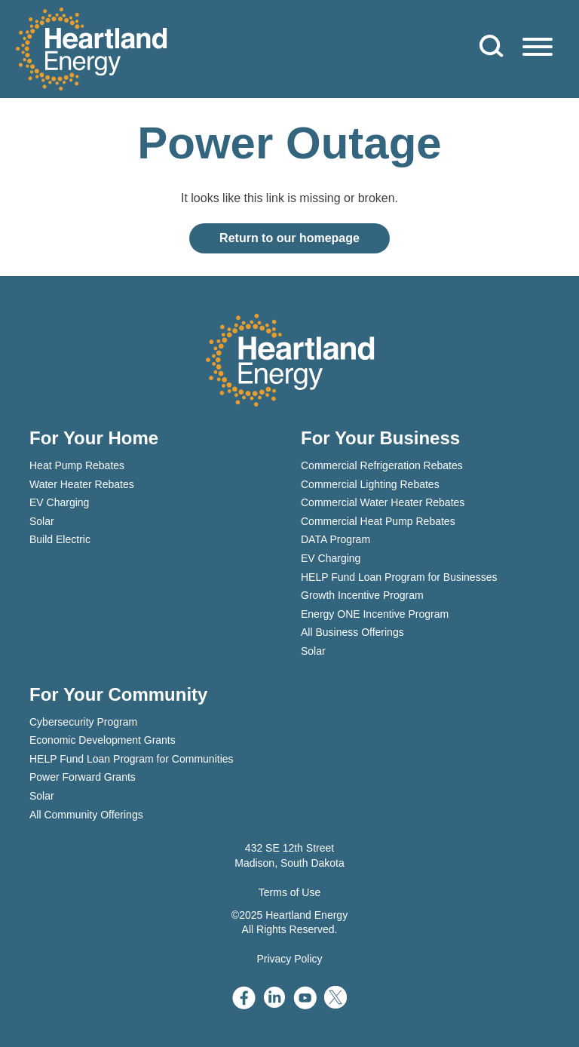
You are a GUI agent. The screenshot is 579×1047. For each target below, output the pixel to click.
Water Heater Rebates (81, 484)
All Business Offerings (352, 632)
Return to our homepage (289, 238)
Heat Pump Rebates (76, 465)
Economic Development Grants (102, 740)
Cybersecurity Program (83, 722)
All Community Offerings (86, 815)
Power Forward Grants (82, 777)
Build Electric (59, 539)
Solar (41, 521)
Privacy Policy (289, 959)
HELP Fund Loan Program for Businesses (399, 577)
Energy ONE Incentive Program (375, 614)
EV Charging (59, 502)
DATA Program (335, 539)
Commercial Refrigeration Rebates (382, 465)
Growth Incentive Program (362, 595)
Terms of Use (289, 892)
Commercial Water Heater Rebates (382, 502)
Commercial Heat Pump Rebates (378, 521)
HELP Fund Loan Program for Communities (131, 759)
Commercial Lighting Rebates (370, 484)
